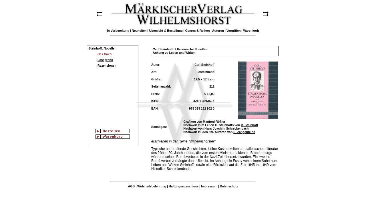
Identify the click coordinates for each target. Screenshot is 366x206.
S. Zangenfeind (244, 132)
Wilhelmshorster (202, 141)
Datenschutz (229, 186)
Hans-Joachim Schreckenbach (226, 128)
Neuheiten (139, 30)
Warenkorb (251, 30)
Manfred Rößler (214, 121)
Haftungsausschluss (183, 186)
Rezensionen (107, 65)
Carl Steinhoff (204, 64)
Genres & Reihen (197, 30)
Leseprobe (105, 60)
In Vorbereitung (118, 30)
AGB (131, 186)
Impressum (209, 186)
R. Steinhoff (249, 125)
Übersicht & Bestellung (166, 30)
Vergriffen (233, 30)
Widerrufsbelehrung (151, 186)
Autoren (218, 30)
